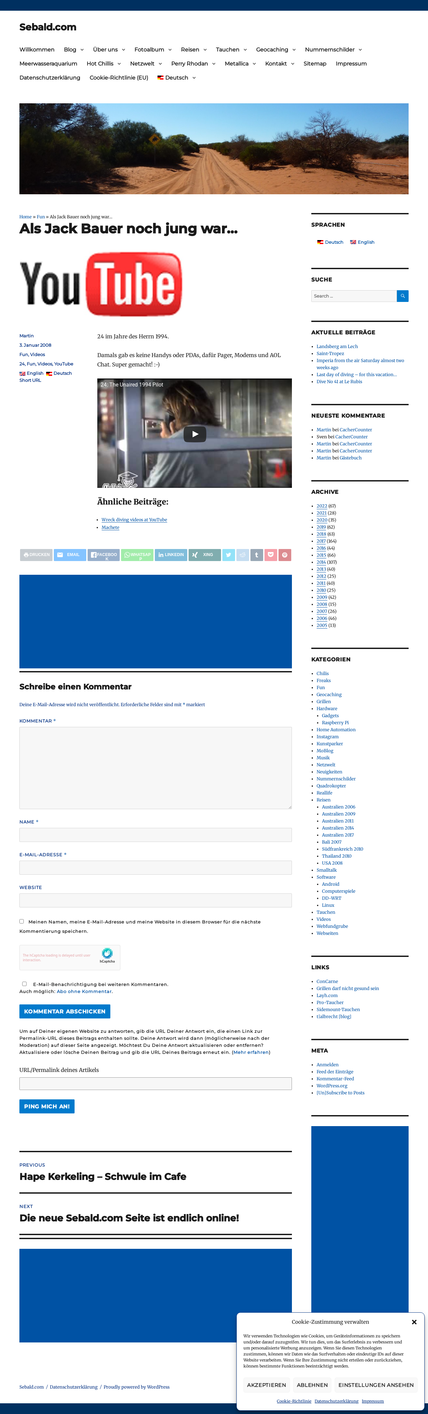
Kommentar (37, 721)
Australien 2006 (338, 807)
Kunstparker (330, 744)
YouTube (63, 363)
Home (25, 216)
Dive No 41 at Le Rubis (339, 382)
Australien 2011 (338, 821)
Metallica (236, 64)
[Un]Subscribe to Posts (340, 1093)
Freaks (324, 680)
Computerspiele (338, 891)
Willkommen (37, 49)
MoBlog (325, 751)
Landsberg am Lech (337, 346)
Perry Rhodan (189, 64)
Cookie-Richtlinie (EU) (119, 78)
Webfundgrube (332, 926)
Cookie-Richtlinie (294, 1401)
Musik (323, 758)
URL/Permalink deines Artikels (59, 1070)
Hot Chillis (100, 64)
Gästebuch (351, 458)
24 (22, 363)
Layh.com (327, 995)
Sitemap (315, 64)
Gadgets (330, 716)
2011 (321, 583)
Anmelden (328, 1065)
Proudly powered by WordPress (137, 1387)
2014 (321, 562)
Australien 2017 (338, 835)
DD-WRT (331, 898)
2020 (322, 520)
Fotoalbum (149, 49)
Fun (41, 216)
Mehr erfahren (251, 1052)
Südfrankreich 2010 (342, 849)
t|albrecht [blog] (334, 1016)
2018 (321, 534)
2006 (322, 618)
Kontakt (276, 64)
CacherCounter (356, 430)
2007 (322, 611)
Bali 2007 (331, 842)
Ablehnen (312, 1385)
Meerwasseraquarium (48, 64)
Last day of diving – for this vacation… (357, 374)
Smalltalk (327, 870)
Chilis (323, 673)
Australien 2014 (338, 828)
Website (30, 887)
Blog (70, 49)
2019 (321, 527)
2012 (321, 576)
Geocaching (272, 49)
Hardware (327, 709)
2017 (321, 541)
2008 (322, 604)
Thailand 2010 (336, 856)
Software (326, 877)
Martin (26, 335)
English (35, 373)
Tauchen (227, 49)
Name (29, 822)
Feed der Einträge (335, 1072)
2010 (321, 590)
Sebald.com (47, 27)
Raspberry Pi (335, 723)
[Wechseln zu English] (362, 242)
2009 (322, 597)
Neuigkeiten (329, 772)
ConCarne (327, 981)
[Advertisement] (157, 622)
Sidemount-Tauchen (338, 1009)
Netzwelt (142, 64)
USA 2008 (332, 863)
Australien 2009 (338, 814)
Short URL (30, 380)
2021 (322, 513)
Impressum (373, 1401)
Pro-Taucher (330, 1002)
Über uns (105, 49)
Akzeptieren (266, 1385)
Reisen (190, 49)
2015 (321, 555)
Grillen (324, 701)
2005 (322, 625)
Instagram (328, 737)
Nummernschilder (329, 49)
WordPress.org (332, 1086)
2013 (321, 569)
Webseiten (327, 933)
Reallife (324, 793)
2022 (322, 506)
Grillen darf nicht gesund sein (348, 988)
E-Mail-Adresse (43, 855)
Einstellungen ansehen (376, 1385)
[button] (414, 1322)
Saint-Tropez (330, 353)
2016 (321, 548)
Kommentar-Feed (335, 1079)
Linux (328, 905)
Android (330, 884)
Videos (37, 354)
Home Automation (336, 730)
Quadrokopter (331, 786)
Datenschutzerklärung (336, 1401)
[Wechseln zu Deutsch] (330, 242)
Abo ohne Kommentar (84, 991)
